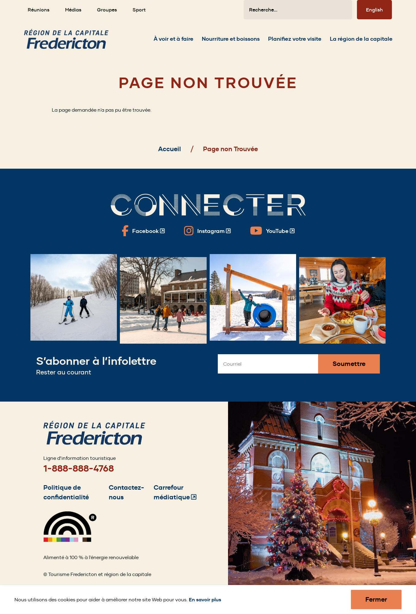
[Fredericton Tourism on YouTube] (272, 230)
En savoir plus (205, 600)
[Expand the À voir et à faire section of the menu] (173, 42)
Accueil (169, 149)
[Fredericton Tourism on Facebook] (143, 230)
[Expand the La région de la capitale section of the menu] (361, 42)
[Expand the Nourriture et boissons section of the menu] (231, 42)
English (374, 10)
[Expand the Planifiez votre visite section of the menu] (295, 42)
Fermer (376, 599)
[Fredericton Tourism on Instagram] (207, 230)
